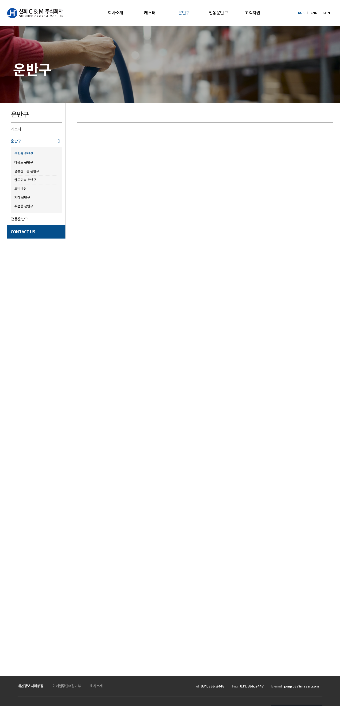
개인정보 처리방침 (30, 634)
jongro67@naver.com (295, 634)
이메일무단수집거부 (67, 634)
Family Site (286, 659)
